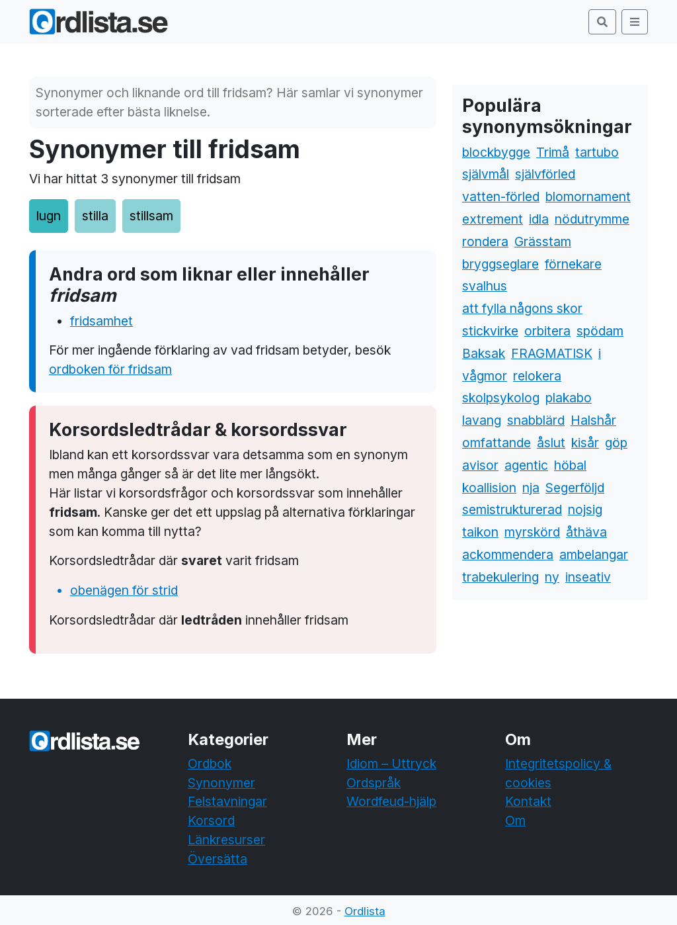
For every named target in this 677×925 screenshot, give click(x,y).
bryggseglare (500, 264)
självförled (545, 174)
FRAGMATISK (551, 353)
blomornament (588, 196)
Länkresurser (226, 840)
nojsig (585, 509)
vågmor (484, 376)
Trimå (552, 152)
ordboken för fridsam (110, 369)
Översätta (217, 859)
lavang (481, 420)
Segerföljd (574, 488)
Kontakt (528, 801)
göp (616, 443)
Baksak (483, 353)
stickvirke (490, 331)
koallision (489, 488)
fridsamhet (101, 321)
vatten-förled (500, 196)
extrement (492, 219)
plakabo (568, 398)
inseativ (588, 577)
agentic (526, 465)
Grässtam (542, 241)
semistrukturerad (512, 509)
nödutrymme (592, 219)
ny (552, 577)
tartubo (597, 152)
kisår (585, 443)
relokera (537, 376)
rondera (485, 241)
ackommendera (507, 554)
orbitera (547, 331)
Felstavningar (227, 801)
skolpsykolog (500, 398)
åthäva (586, 532)
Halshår (593, 420)
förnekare (573, 264)
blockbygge (496, 152)
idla (539, 219)
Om (515, 820)
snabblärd (536, 420)
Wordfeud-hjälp (391, 801)
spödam (600, 331)
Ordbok (209, 763)
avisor (480, 465)
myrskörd (532, 532)
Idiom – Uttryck (391, 763)
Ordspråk (373, 783)
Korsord (211, 820)
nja (530, 488)
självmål (485, 174)
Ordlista (364, 911)
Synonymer (221, 783)
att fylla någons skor (522, 308)
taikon (480, 532)
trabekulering (500, 577)
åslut (551, 443)
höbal (570, 465)
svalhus (484, 286)
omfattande (496, 443)
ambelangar (593, 554)
